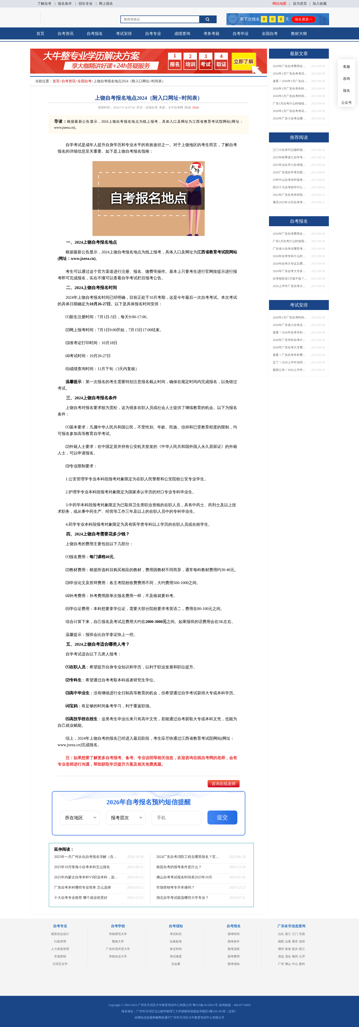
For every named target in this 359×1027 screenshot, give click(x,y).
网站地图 (279, 3)
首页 (40, 33)
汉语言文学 (60, 964)
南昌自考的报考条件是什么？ (179, 867)
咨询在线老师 (224, 784)
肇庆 (295, 941)
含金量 (175, 964)
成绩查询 (182, 33)
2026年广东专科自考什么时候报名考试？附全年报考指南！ (290, 340)
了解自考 (44, 3)
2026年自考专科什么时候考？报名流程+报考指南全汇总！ (290, 256)
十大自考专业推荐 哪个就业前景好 (80, 898)
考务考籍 (211, 33)
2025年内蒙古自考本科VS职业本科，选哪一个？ (86, 877)
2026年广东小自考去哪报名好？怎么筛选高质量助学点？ (290, 118)
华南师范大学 (118, 934)
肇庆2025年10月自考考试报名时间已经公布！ (290, 202)
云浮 (302, 956)
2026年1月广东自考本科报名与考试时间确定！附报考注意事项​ (290, 88)
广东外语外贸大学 (118, 949)
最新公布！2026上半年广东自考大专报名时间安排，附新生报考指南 (290, 370)
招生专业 (85, 3)
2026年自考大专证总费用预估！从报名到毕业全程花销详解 (290, 263)
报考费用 (234, 956)
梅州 (295, 956)
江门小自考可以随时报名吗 (290, 150)
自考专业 (153, 33)
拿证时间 (176, 949)
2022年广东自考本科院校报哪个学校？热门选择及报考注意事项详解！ (290, 195)
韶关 (295, 949)
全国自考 (270, 33)
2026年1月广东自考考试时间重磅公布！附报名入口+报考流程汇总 (290, 111)
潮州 (281, 949)
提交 (222, 817)
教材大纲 (299, 33)
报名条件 (65, 3)
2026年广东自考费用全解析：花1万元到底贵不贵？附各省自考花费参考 (290, 66)
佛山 (288, 964)
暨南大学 (118, 941)
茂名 (288, 956)
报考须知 (234, 964)
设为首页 (300, 3)
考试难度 (176, 956)
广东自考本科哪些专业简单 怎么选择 (82, 887)
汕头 (281, 934)
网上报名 (106, 3)
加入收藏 (320, 3)
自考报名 (95, 33)
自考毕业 (241, 33)
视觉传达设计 (60, 934)
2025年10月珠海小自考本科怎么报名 (82, 867)
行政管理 (60, 941)
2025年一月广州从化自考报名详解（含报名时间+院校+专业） (86, 857)
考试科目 (176, 934)
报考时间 (234, 934)
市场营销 (60, 956)
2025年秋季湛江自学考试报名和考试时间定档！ (290, 157)
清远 (281, 956)
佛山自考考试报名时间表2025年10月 (184, 877)
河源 (302, 934)
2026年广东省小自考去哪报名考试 (290, 325)
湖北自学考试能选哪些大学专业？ (182, 898)
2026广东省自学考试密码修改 (290, 172)
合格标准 (176, 941)
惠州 (302, 964)
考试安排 (124, 33)
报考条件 (234, 941)
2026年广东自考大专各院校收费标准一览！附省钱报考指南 (290, 271)
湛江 (288, 934)
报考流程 (234, 949)
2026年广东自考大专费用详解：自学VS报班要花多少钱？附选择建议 (290, 347)
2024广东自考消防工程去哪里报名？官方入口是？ (188, 857)
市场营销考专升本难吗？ (175, 887)
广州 (281, 964)
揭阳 (281, 941)
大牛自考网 (175, 107)
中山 (295, 964)
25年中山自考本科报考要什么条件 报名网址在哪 (290, 180)
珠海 (288, 949)
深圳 (302, 941)
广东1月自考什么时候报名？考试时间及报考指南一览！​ (290, 103)
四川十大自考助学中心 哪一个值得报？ (290, 187)
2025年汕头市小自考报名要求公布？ (290, 165)
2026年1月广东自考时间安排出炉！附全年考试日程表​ (290, 96)
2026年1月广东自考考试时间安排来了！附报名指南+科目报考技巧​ (290, 73)
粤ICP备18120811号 (205, 1005)
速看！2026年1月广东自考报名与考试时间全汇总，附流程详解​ (290, 81)
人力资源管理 (60, 949)
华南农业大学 (118, 956)
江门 (295, 934)
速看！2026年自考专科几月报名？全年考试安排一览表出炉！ (290, 332)
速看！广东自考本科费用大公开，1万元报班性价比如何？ (290, 355)
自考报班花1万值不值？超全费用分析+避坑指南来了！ (290, 278)
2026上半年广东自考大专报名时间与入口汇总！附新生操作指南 (290, 286)
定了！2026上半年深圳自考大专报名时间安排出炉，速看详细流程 (290, 362)
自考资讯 (66, 33)
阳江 (302, 949)
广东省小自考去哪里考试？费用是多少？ (290, 248)
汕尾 (288, 941)
